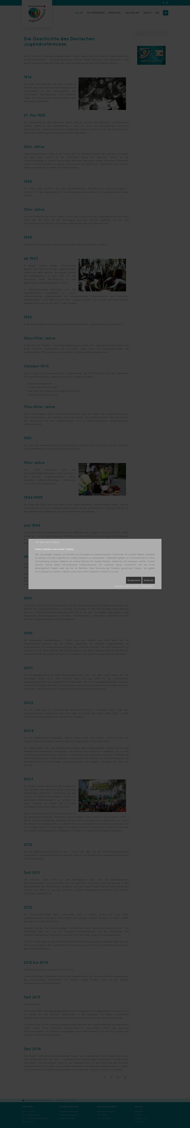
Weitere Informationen (126, 586)
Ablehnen (149, 580)
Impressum (147, 586)
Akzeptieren (133, 580)
